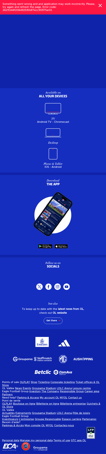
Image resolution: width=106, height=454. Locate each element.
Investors (35, 391)
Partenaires (89, 419)
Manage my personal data (36, 440)
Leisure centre (82, 388)
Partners (7, 394)
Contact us (75, 397)
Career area (92, 391)
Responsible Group (72, 391)
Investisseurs (10, 419)
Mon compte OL (35, 425)
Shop (34, 382)
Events (27, 388)
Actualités (8, 413)
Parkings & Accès (13, 425)
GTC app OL (78, 440)
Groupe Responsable (48, 419)
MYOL (63, 397)
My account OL (49, 397)
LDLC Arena (64, 388)
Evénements (23, 413)
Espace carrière (71, 419)
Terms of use (61, 440)
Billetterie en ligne (47, 404)
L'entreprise (26, 419)
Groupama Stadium (44, 388)
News (18, 388)
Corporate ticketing (62, 382)
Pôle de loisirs (81, 413)
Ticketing (44, 382)
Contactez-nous (64, 425)
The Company (50, 391)
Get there (51, 321)
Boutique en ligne (24, 404)
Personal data (10, 440)
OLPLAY (25, 382)
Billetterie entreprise (73, 404)
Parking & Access (28, 397)
